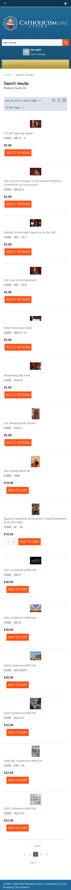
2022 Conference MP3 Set (20, 617)
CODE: (8, 138)
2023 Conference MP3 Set (20, 665)
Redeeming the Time (17, 375)
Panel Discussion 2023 (18, 328)
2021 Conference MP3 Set (20, 570)
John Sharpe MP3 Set (17, 471)
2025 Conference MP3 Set (20, 808)
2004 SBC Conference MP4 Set (23, 761)
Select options (18, 153)
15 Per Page (14, 108)
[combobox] (32, 42)
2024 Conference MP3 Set (20, 713)
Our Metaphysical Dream (20, 423)
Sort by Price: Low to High (23, 101)
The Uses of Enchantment (20, 280)
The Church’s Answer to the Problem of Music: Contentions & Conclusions (33, 182)
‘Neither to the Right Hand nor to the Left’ (30, 232)
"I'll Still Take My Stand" (18, 133)
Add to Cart (17, 490)
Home (8, 75)
